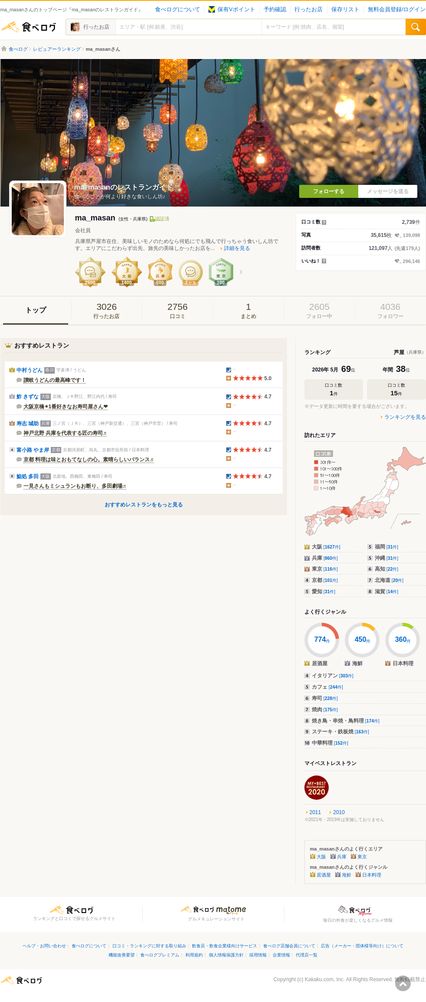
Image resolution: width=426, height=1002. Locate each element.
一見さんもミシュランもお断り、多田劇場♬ (74, 486)
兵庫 (325, 558)
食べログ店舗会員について (289, 945)
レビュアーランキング (57, 49)
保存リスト (345, 10)
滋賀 (387, 591)
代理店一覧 (306, 955)
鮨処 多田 (28, 476)
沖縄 (387, 558)
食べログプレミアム (159, 955)
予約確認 (275, 10)
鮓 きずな (28, 397)
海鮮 (346, 874)
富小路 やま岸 (33, 450)
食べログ (28, 27)
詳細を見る (237, 248)
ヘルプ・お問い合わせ (44, 945)
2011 (315, 812)
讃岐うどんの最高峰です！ (54, 380)
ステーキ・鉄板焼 (340, 732)
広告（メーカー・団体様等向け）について (362, 945)
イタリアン (332, 676)
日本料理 (371, 874)
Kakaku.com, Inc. (325, 979)
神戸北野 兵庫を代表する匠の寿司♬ (65, 433)
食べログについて (177, 10)
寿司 (325, 698)
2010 (339, 812)
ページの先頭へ (403, 983)
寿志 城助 (28, 424)
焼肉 (325, 709)
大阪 (326, 547)
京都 (325, 580)
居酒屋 (324, 874)
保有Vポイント (231, 10)
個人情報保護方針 (226, 955)
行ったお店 (308, 10)
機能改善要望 (122, 955)
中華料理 (330, 743)
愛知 (324, 591)
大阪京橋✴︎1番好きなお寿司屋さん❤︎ (65, 407)
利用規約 (194, 955)
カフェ (327, 687)
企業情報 (281, 955)
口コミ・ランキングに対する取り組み (149, 945)
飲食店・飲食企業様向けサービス (224, 945)
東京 (325, 569)
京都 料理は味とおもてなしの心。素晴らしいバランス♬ (88, 460)
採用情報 (258, 955)
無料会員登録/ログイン (397, 10)
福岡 (387, 547)
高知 (387, 569)
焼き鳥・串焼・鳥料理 (346, 721)
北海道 (389, 580)
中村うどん (30, 370)
